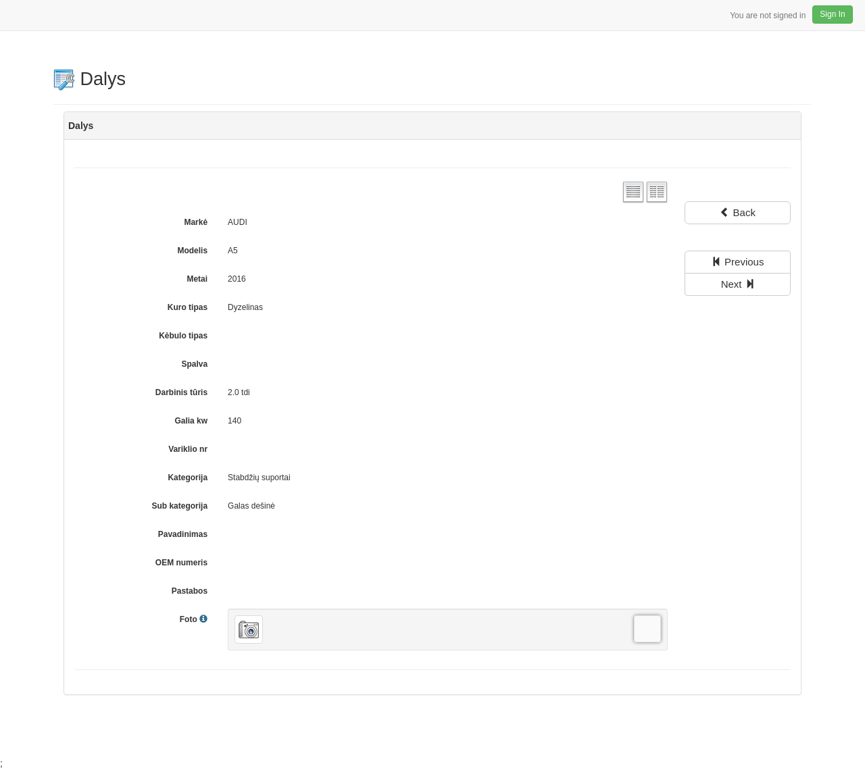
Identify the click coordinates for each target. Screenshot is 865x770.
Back (738, 212)
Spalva (194, 364)
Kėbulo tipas (183, 335)
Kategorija (187, 477)
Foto (193, 619)
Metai (197, 279)
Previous (738, 261)
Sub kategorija (179, 506)
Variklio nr (187, 449)
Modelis (192, 250)
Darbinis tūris (181, 392)
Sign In (832, 14)
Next (738, 284)
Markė (195, 222)
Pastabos (189, 591)
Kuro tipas (187, 307)
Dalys (89, 79)
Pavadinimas (182, 534)
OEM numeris (181, 562)
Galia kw (190, 421)
